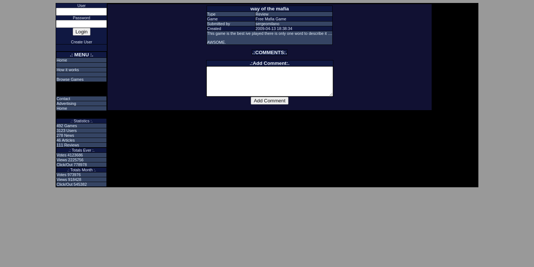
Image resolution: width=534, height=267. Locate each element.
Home (61, 60)
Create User (81, 42)
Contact (63, 98)
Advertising (66, 103)
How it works (67, 69)
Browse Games (69, 79)
